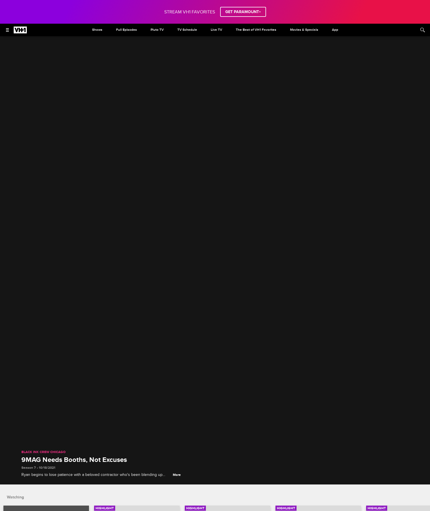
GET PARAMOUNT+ (243, 11)
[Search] (422, 30)
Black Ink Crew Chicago (43, 452)
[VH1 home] (20, 32)
